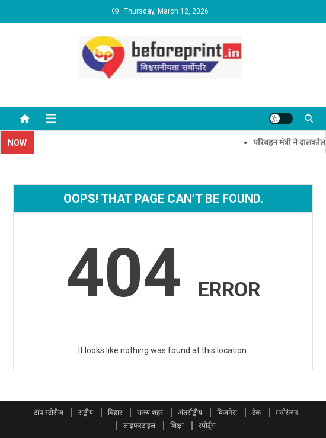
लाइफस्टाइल (139, 425)
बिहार (115, 412)
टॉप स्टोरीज (48, 412)
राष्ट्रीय (85, 412)
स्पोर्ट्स (207, 425)
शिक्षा (177, 425)
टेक (256, 412)
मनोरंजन (287, 412)
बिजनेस (227, 412)
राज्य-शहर (150, 412)
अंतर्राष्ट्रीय (190, 412)
